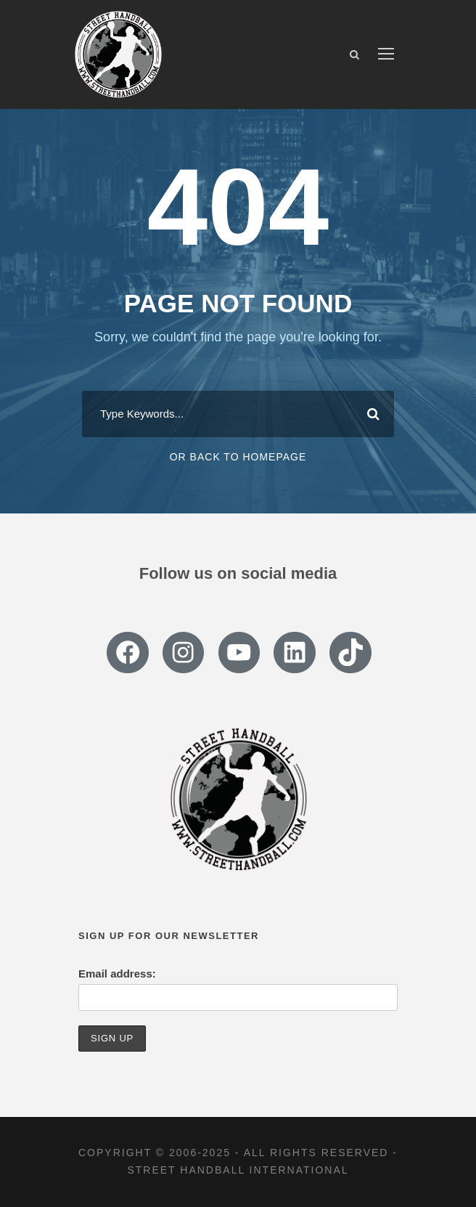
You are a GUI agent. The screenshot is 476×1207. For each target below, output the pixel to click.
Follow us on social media (238, 573)
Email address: (117, 973)
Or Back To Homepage (238, 457)
